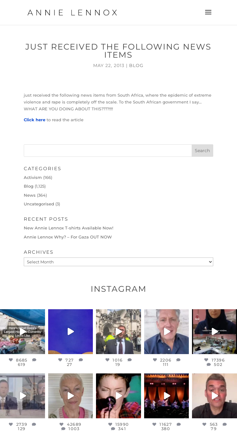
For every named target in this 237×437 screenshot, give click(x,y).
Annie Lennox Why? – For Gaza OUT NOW (68, 236)
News (30, 195)
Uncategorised (39, 203)
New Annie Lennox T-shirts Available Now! (68, 227)
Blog (136, 65)
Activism (33, 177)
